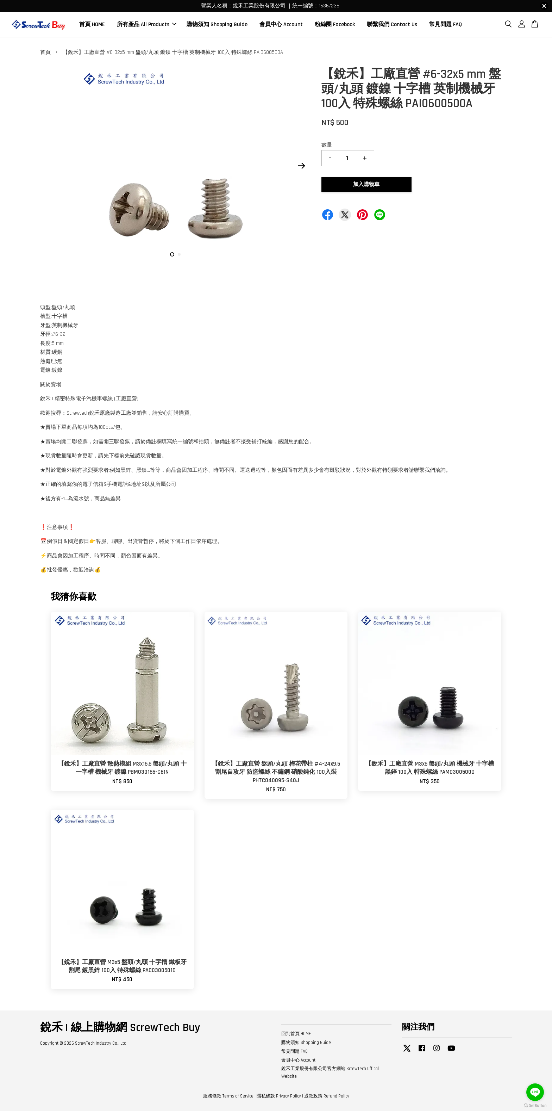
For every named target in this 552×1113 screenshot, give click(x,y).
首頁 (45, 54)
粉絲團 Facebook (335, 25)
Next (301, 168)
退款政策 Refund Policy (326, 1098)
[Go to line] (535, 1092)
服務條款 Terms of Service (228, 1098)
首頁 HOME (92, 25)
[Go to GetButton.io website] (535, 1105)
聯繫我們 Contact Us (392, 25)
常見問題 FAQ (445, 25)
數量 (326, 147)
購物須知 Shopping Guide (217, 25)
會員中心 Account (281, 25)
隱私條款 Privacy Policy (279, 1098)
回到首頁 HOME (296, 1036)
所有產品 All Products (146, 25)
